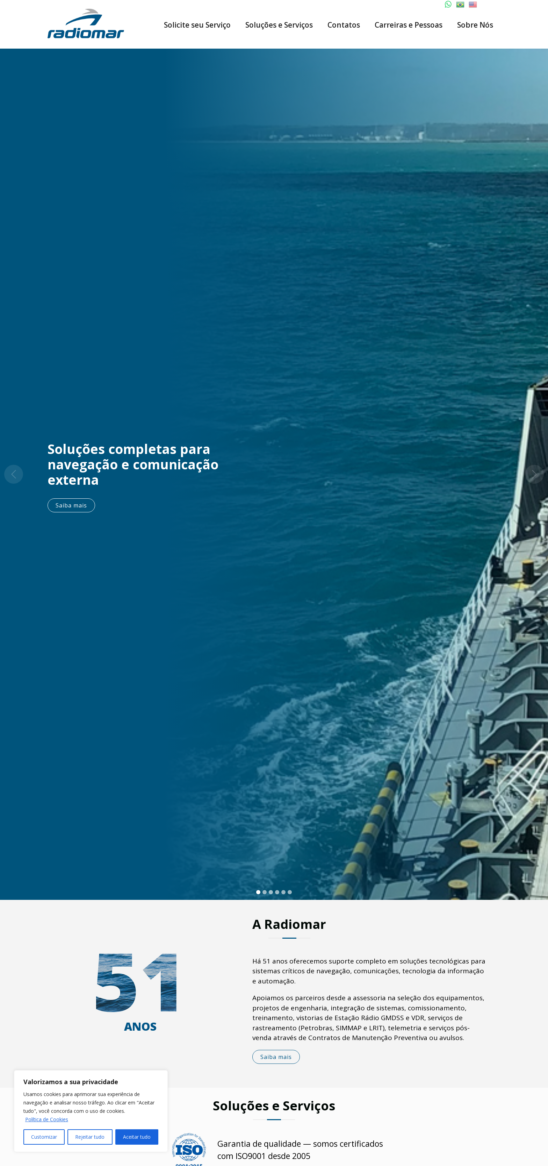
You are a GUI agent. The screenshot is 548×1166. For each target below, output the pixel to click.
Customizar (44, 1136)
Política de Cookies (46, 1119)
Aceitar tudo (137, 1136)
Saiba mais (74, 505)
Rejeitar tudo (89, 1136)
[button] (13, 474)
